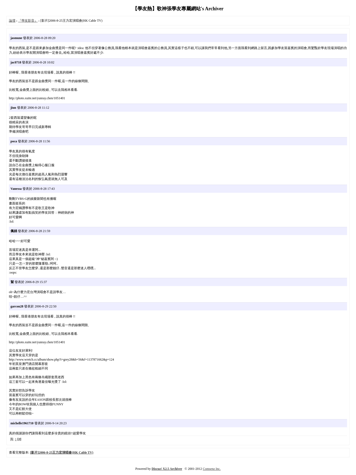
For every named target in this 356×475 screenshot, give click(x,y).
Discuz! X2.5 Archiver (167, 469)
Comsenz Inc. (212, 469)
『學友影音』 (28, 21)
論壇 (12, 21)
